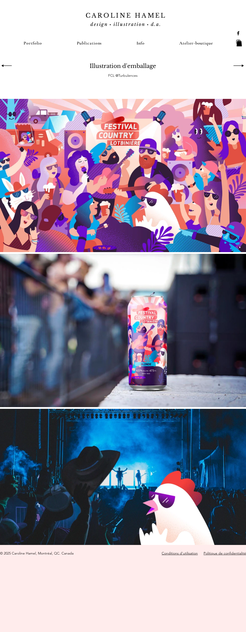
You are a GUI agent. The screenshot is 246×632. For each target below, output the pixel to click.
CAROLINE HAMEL (126, 15)
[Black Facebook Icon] (238, 33)
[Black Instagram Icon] (238, 42)
